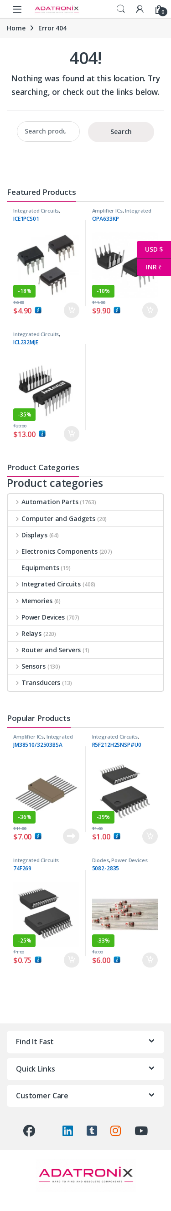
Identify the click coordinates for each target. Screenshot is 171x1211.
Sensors (27, 666)
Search (121, 9)
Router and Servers (44, 649)
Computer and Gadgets (51, 518)
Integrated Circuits (36, 210)
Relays (24, 633)
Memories (30, 600)
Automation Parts (43, 501)
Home (16, 28)
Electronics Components (53, 551)
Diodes (100, 860)
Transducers (34, 682)
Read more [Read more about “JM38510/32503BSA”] (71, 836)
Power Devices (36, 617)
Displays (27, 535)
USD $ (150, 249)
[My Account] (140, 9)
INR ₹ (149, 267)
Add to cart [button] (71, 310)
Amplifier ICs (107, 210)
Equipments (33, 567)
